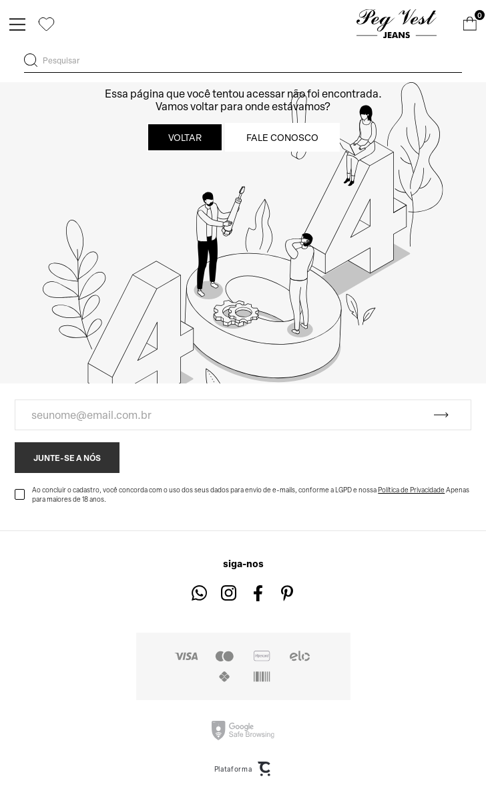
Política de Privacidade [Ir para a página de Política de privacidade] (411, 489)
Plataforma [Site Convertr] (243, 769)
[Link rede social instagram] (228, 593)
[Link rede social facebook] (258, 593)
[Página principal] (396, 23)
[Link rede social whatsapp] (199, 593)
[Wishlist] (46, 24)
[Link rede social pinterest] (287, 593)
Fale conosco (282, 137)
